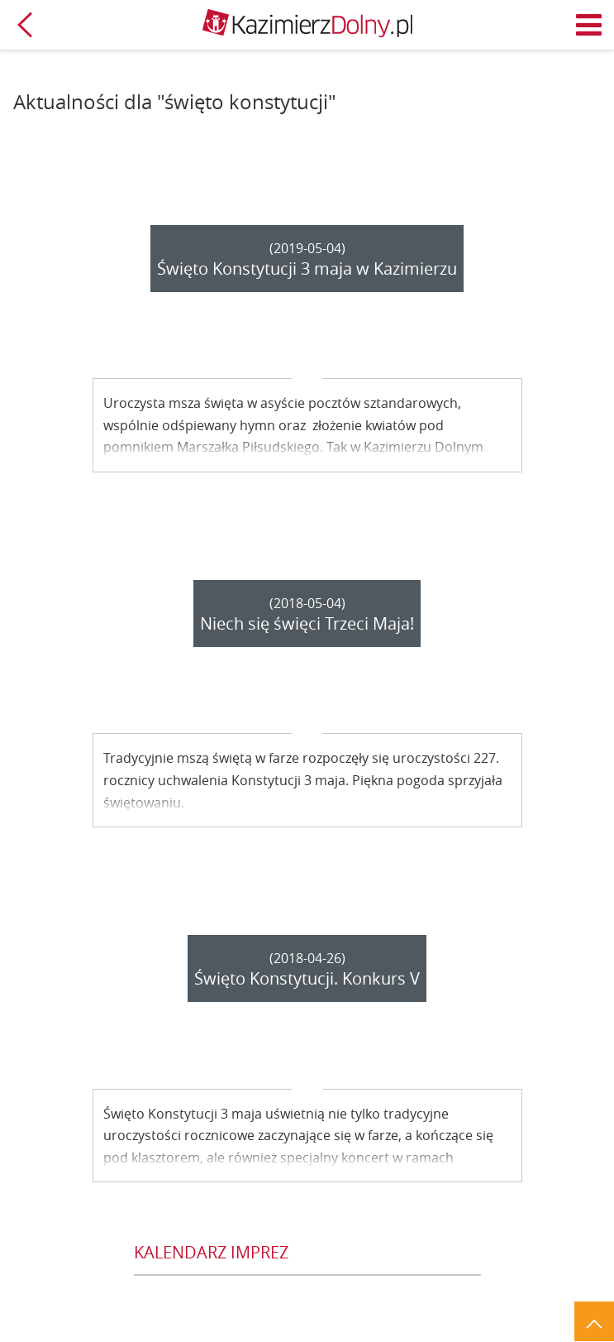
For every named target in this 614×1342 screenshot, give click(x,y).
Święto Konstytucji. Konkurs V (307, 978)
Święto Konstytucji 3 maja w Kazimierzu (307, 268)
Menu (589, 25)
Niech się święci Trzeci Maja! (307, 623)
